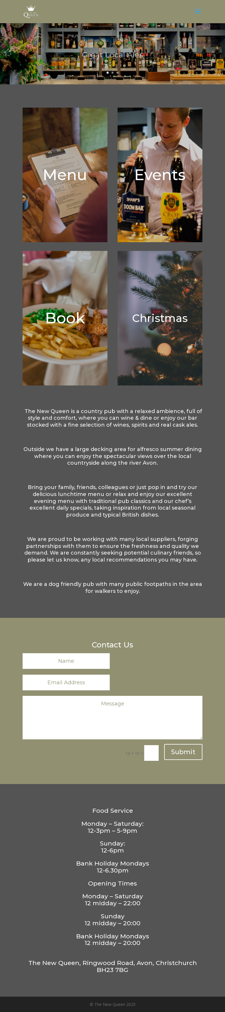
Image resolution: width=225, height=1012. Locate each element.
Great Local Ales (112, 58)
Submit (183, 752)
